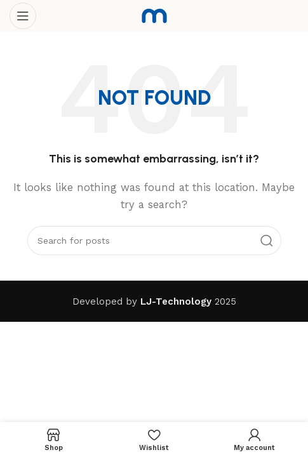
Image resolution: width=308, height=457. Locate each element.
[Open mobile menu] (23, 16)
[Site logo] (154, 15)
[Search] (154, 240)
